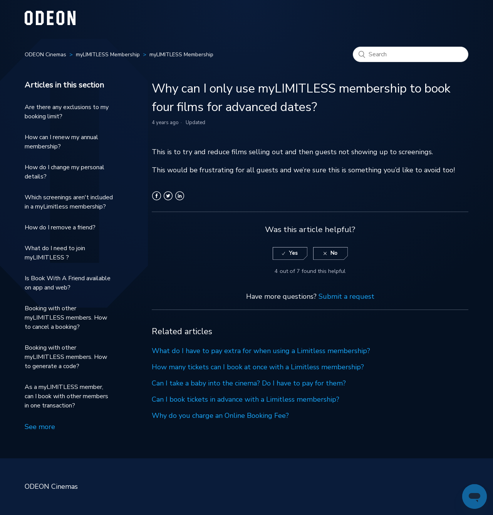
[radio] (290, 253)
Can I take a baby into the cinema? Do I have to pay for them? (249, 383)
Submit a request (346, 296)
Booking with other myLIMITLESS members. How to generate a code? (66, 356)
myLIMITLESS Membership (108, 54)
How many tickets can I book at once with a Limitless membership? (258, 367)
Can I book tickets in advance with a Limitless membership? (245, 399)
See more (40, 426)
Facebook (156, 200)
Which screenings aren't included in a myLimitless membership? (69, 202)
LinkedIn (179, 200)
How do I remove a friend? (60, 227)
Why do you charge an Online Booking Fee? (220, 415)
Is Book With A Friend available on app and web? (68, 283)
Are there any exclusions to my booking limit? (67, 112)
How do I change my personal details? (64, 172)
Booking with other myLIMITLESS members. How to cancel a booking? (66, 317)
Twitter (168, 200)
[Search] (410, 54)
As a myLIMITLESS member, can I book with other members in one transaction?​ (66, 396)
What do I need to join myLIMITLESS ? (55, 253)
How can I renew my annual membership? (61, 142)
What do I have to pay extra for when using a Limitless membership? (261, 350)
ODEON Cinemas (45, 54)
